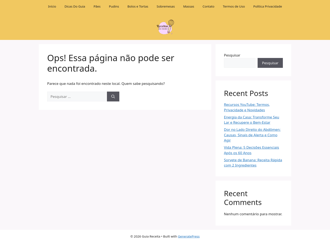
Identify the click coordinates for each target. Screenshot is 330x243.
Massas (188, 6)
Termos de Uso (234, 6)
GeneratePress (189, 236)
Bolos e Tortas (138, 6)
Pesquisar (232, 55)
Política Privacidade (267, 6)
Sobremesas (166, 6)
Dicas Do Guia (75, 6)
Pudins (114, 6)
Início (52, 6)
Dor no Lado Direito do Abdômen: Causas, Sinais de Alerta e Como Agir (252, 135)
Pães (96, 6)
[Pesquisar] (113, 97)
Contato (208, 6)
